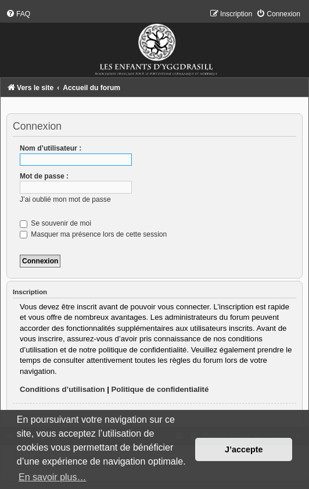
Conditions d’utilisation (62, 389)
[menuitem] (18, 14)
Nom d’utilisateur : (50, 148)
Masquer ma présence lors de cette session (93, 234)
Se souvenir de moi (55, 223)
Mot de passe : (44, 176)
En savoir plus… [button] (53, 477)
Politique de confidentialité (160, 389)
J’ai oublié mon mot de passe (65, 199)
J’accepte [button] (244, 449)
